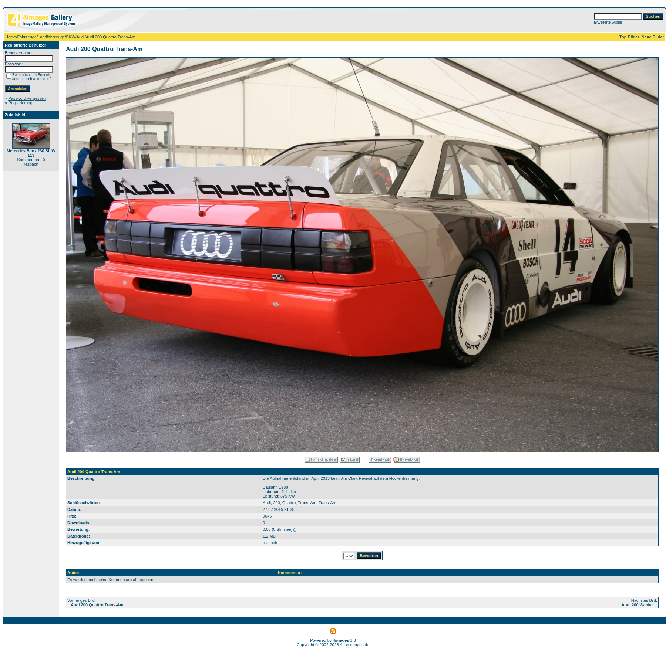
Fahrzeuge (27, 37)
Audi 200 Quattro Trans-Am (97, 605)
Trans (303, 503)
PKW (70, 37)
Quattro (289, 503)
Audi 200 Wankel (638, 605)
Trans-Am (327, 503)
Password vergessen (27, 98)
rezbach (270, 542)
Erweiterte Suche (608, 22)
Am (313, 503)
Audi (81, 37)
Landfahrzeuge (51, 37)
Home (10, 37)
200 (276, 503)
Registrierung (20, 103)
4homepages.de (354, 644)
